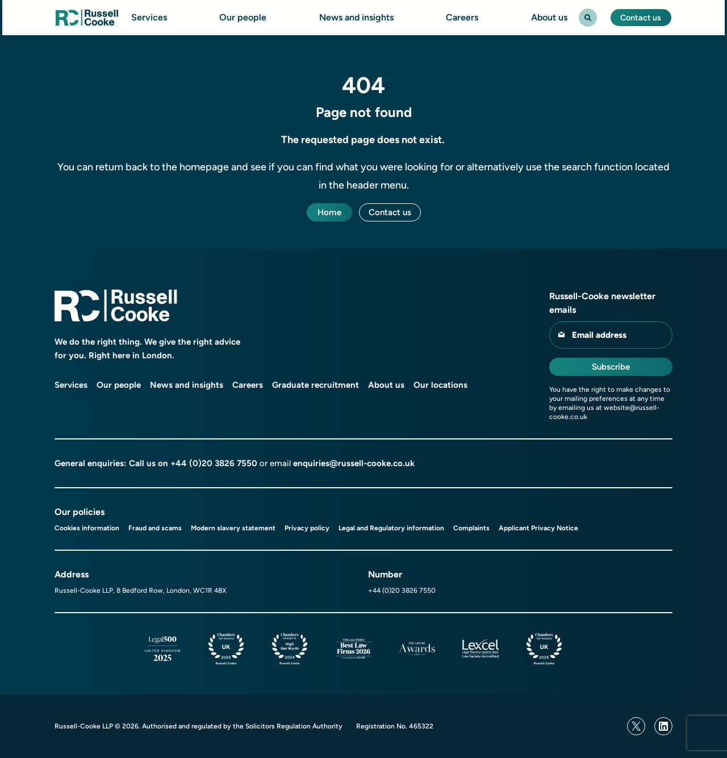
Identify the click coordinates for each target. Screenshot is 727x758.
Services (147, 17)
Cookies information (87, 528)
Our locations (440, 385)
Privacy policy (307, 528)
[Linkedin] (663, 726)
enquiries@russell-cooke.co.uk (354, 463)
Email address (599, 335)
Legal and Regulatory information (391, 528)
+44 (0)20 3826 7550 (213, 463)
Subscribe (611, 367)
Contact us (640, 17)
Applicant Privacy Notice (538, 528)
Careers (460, 17)
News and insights (354, 17)
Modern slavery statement (233, 528)
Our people (241, 17)
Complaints (471, 528)
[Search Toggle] (585, 18)
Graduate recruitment (315, 385)
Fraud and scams (155, 528)
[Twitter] (636, 726)
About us (547, 17)
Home (329, 212)
